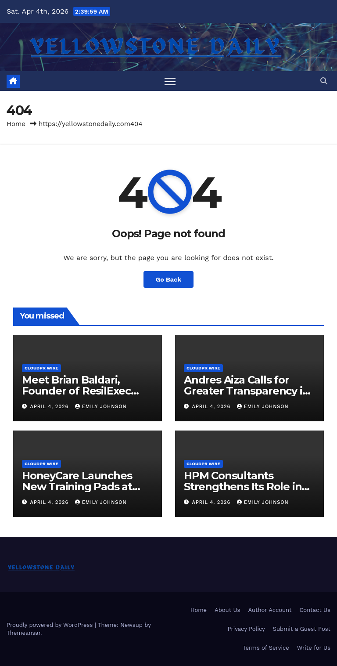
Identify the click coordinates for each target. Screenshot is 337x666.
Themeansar (23, 633)
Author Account (269, 610)
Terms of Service (266, 647)
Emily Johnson (101, 406)
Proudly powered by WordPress (51, 625)
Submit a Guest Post (301, 629)
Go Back (168, 279)
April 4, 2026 (50, 406)
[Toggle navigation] (170, 81)
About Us (227, 610)
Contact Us (314, 610)
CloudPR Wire (41, 368)
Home (16, 124)
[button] (323, 81)
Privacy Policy (246, 629)
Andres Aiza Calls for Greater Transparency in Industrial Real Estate (246, 390)
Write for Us (313, 647)
